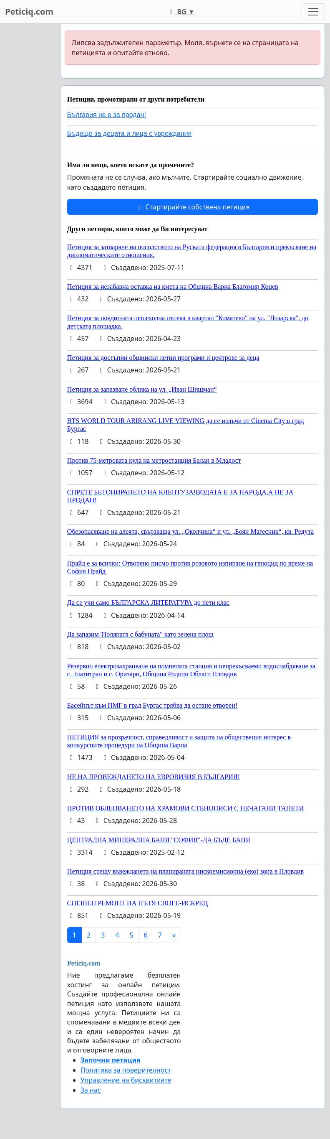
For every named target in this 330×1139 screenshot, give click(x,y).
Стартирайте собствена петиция (192, 206)
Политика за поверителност (126, 1070)
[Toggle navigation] (313, 11)
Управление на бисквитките (126, 1080)
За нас (91, 1090)
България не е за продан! (106, 114)
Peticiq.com (29, 11)
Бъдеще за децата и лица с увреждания (129, 133)
